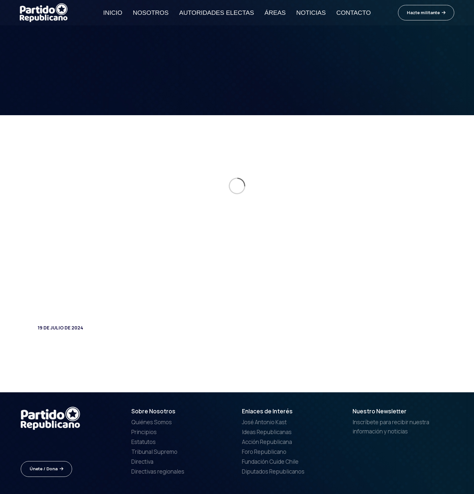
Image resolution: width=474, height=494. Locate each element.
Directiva (142, 461)
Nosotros (151, 12)
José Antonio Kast (264, 422)
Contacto (353, 12)
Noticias (311, 12)
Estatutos (143, 442)
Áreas (275, 12)
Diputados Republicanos (273, 471)
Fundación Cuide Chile (270, 461)
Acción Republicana (267, 442)
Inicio (112, 12)
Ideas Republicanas (267, 432)
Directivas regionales (157, 471)
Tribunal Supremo (154, 451)
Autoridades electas (216, 12)
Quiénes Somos (151, 422)
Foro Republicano (264, 451)
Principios (144, 432)
